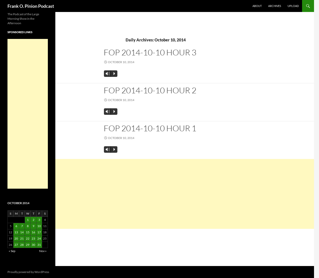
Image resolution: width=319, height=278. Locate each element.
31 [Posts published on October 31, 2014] (39, 245)
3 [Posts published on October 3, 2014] (39, 220)
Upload (293, 5)
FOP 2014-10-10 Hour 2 (150, 90)
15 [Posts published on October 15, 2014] (27, 232)
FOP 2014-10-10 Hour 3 (150, 52)
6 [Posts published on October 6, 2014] (16, 226)
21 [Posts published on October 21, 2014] (22, 238)
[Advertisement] (184, 194)
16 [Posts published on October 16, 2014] (33, 232)
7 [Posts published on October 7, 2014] (22, 226)
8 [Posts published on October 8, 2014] (28, 226)
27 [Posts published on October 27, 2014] (16, 245)
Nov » (43, 251)
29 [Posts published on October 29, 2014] (27, 245)
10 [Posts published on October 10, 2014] (39, 226)
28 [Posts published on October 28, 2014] (22, 245)
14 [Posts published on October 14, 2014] (22, 232)
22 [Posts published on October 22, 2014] (27, 238)
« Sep (12, 251)
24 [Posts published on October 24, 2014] (39, 238)
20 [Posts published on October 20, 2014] (16, 238)
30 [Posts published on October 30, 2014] (33, 245)
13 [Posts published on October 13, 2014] (16, 232)
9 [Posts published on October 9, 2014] (33, 226)
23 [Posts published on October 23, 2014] (33, 238)
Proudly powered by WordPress (28, 272)
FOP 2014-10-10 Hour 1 (150, 128)
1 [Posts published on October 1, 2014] (28, 220)
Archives (274, 5)
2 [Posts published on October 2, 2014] (33, 220)
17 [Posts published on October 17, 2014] (39, 232)
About (257, 5)
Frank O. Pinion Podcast (30, 6)
